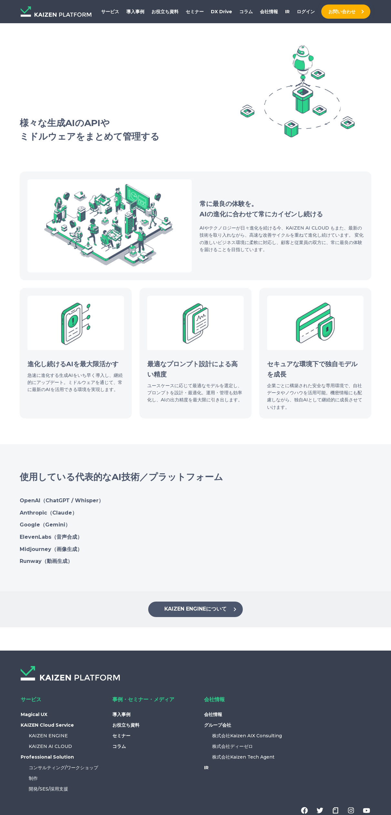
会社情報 (269, 12)
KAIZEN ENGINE (48, 736)
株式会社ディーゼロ (232, 746)
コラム (246, 12)
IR (287, 12)
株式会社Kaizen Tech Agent (243, 757)
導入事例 (135, 12)
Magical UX (34, 714)
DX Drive (221, 12)
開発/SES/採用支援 (48, 789)
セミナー (195, 12)
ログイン (306, 12)
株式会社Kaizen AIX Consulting (247, 736)
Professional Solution (47, 757)
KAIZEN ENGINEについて (201, 609)
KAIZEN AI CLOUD (50, 746)
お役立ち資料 (165, 12)
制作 (33, 778)
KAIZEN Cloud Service (47, 725)
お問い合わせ (341, 12)
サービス (110, 12)
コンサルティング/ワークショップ (63, 768)
